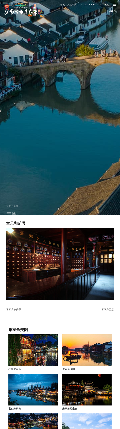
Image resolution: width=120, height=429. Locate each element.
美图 (16, 209)
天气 (107, 4)
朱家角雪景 (107, 309)
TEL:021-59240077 (91, 4)
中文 (62, 4)
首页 (8, 209)
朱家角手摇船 (13, 309)
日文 (76, 4)
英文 (69, 4)
